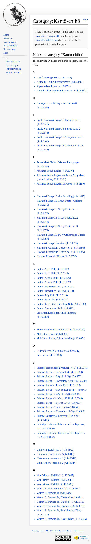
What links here (13, 61)
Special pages (12, 65)
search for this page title (47, 36)
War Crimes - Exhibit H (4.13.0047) (55, 475)
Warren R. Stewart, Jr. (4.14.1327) (54, 493)
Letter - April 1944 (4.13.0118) (53, 273)
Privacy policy (38, 531)
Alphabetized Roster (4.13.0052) (54, 86)
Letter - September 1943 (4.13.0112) (55, 308)
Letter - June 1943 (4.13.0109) (52, 299)
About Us (8, 38)
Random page (10, 49)
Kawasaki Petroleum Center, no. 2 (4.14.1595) (61, 252)
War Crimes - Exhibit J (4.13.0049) (55, 484)
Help (85, 19)
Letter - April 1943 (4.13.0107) (53, 269)
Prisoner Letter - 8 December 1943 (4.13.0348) (61, 411)
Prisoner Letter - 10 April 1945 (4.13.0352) (59, 376)
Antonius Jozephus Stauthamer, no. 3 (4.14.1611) (62, 90)
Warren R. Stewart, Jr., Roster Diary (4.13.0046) (62, 519)
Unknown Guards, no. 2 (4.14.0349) (55, 454)
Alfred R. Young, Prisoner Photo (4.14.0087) (60, 82)
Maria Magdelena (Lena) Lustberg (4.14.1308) (61, 329)
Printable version (13, 69)
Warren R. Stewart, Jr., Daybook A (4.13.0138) (61, 501)
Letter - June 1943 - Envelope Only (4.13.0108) (61, 304)
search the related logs (46, 40)
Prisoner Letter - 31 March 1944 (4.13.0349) (60, 398)
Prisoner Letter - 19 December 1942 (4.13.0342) (62, 389)
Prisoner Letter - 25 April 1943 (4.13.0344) (59, 394)
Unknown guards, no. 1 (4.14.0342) (55, 449)
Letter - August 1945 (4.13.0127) (54, 282)
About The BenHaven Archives (59, 531)
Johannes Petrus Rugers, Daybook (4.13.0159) (61, 183)
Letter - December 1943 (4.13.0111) (55, 291)
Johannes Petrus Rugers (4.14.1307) (55, 170)
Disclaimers (78, 531)
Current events (10, 42)
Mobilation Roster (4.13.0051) (52, 334)
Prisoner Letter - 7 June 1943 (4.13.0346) (58, 407)
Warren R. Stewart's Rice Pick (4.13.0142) (58, 488)
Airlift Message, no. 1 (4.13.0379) (54, 77)
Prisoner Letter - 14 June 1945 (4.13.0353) (59, 385)
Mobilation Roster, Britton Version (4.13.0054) (61, 338)
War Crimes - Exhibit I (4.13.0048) (55, 480)
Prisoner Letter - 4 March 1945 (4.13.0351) (59, 402)
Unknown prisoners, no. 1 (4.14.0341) (56, 458)
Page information (13, 72)
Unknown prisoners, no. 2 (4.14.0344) (56, 462)
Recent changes (10, 45)
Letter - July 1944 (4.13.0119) (52, 295)
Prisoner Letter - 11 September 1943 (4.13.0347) (62, 381)
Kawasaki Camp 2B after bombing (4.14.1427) (61, 196)
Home (6, 34)
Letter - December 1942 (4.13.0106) (55, 286)
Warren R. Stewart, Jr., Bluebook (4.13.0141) (60, 497)
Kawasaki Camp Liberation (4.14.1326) (57, 243)
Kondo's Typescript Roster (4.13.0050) (57, 256)
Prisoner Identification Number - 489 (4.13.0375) (62, 367)
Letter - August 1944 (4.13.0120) (54, 278)
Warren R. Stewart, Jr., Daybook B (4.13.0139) (61, 506)
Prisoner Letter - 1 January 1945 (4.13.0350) (60, 372)
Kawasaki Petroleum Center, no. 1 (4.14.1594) (61, 247)
